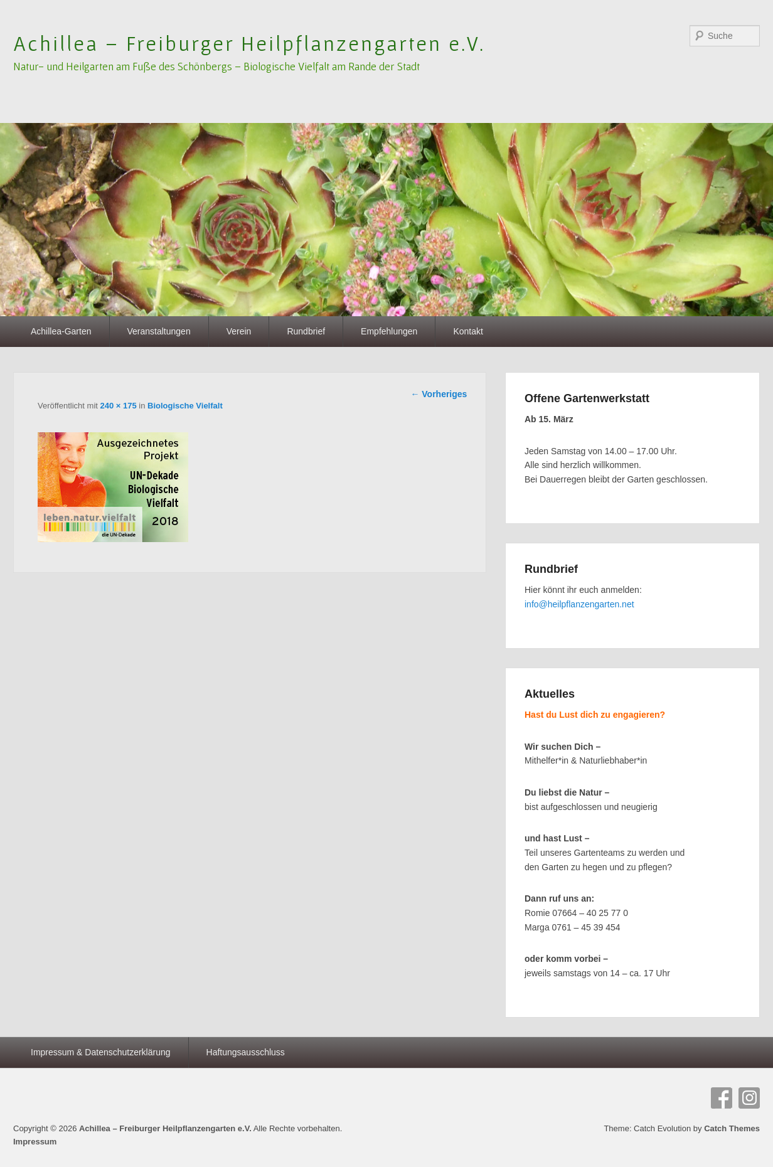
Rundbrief (306, 331)
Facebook (721, 1098)
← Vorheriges (438, 394)
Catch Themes (732, 1128)
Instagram (749, 1098)
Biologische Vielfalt (185, 405)
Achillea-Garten (61, 331)
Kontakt (467, 331)
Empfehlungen (389, 331)
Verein (239, 331)
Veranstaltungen (159, 331)
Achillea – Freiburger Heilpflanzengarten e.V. (249, 43)
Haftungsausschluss (245, 1052)
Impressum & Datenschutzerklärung (101, 1052)
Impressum (34, 1141)
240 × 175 (118, 405)
